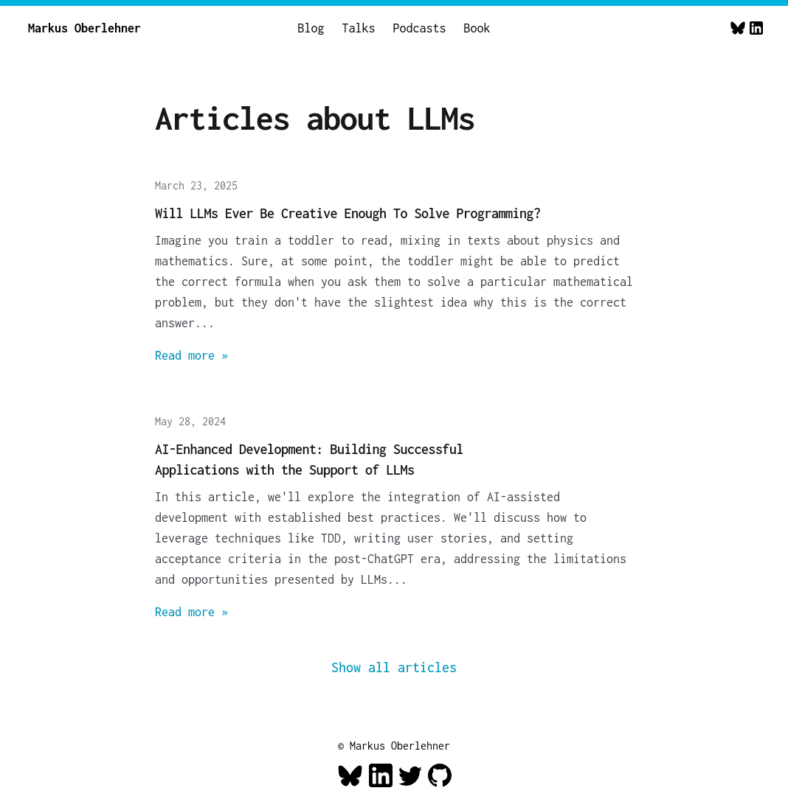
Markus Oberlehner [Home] (84, 28)
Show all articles (394, 667)
